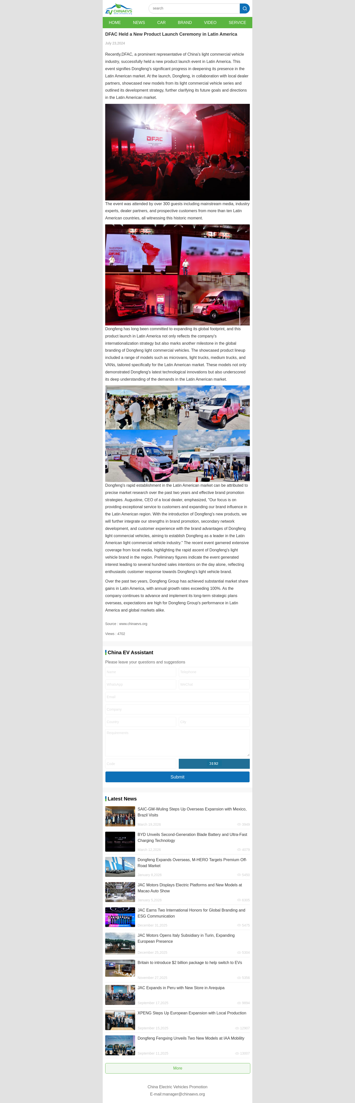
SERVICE (237, 22)
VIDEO (210, 22)
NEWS (139, 22)
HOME (115, 22)
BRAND (185, 22)
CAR (161, 22)
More (177, 1068)
